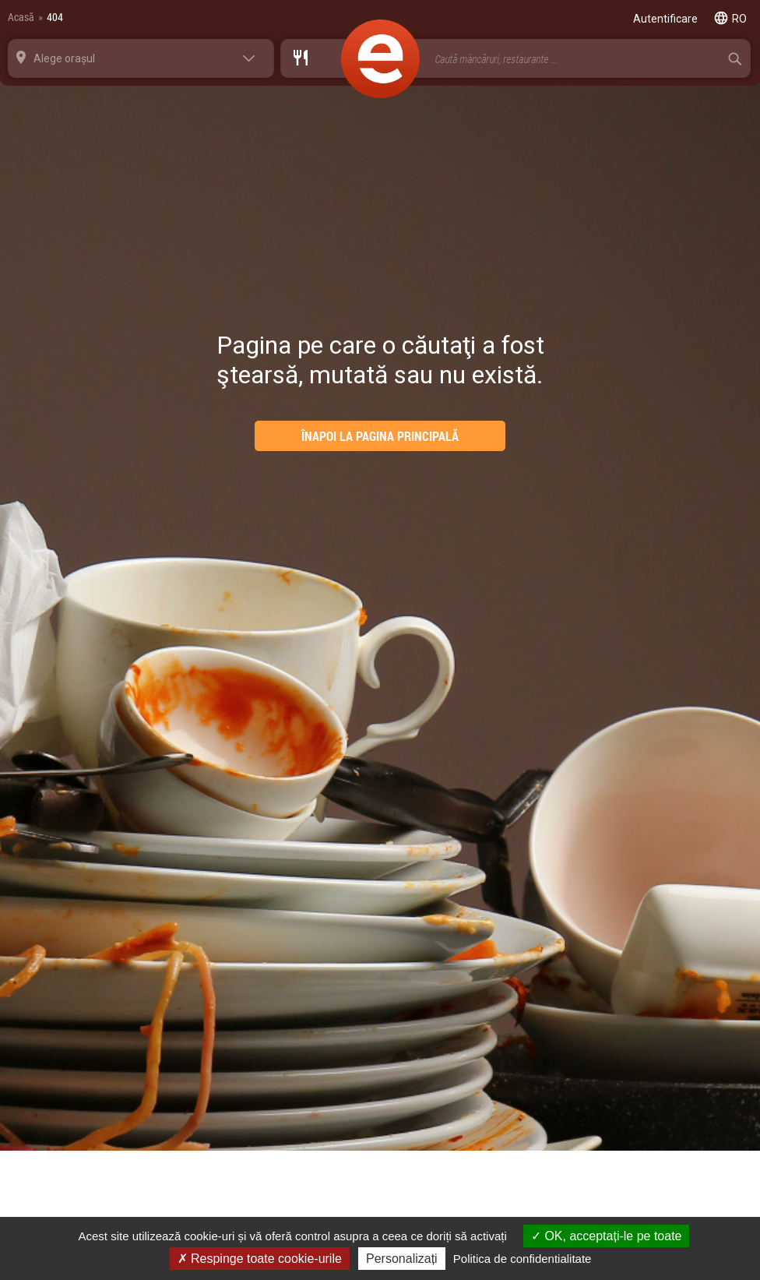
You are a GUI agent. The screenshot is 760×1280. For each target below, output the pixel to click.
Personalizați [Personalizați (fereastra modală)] (402, 1258)
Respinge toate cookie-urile (260, 1258)
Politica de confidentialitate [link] (522, 1258)
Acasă (21, 16)
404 (55, 16)
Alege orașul (64, 58)
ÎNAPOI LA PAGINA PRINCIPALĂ (380, 436)
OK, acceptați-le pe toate (606, 1236)
